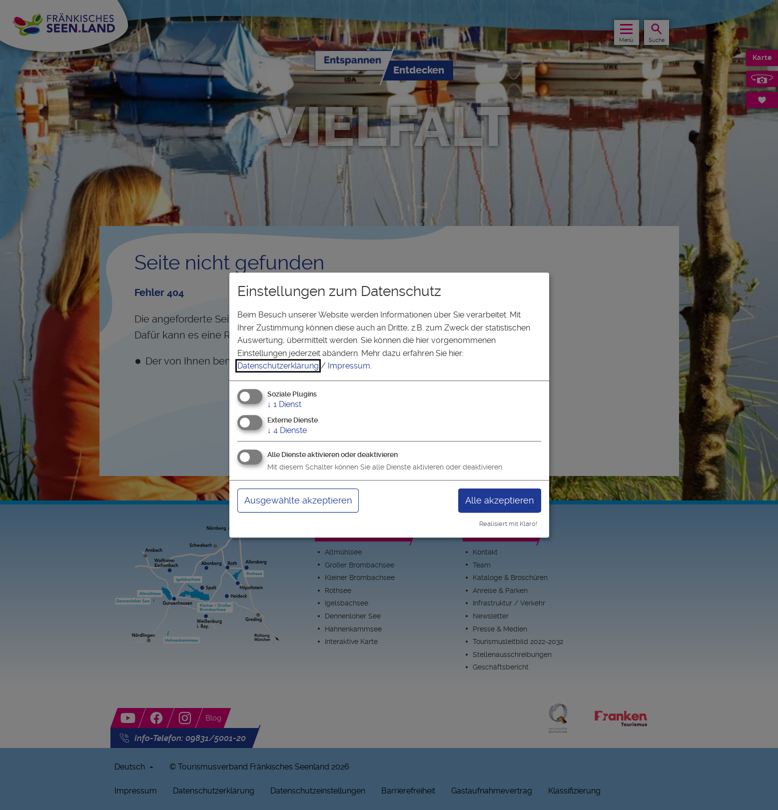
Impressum (349, 365)
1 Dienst (284, 404)
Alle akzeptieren (499, 500)
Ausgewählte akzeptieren (298, 500)
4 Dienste (287, 430)
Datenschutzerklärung (278, 365)
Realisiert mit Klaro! (508, 524)
